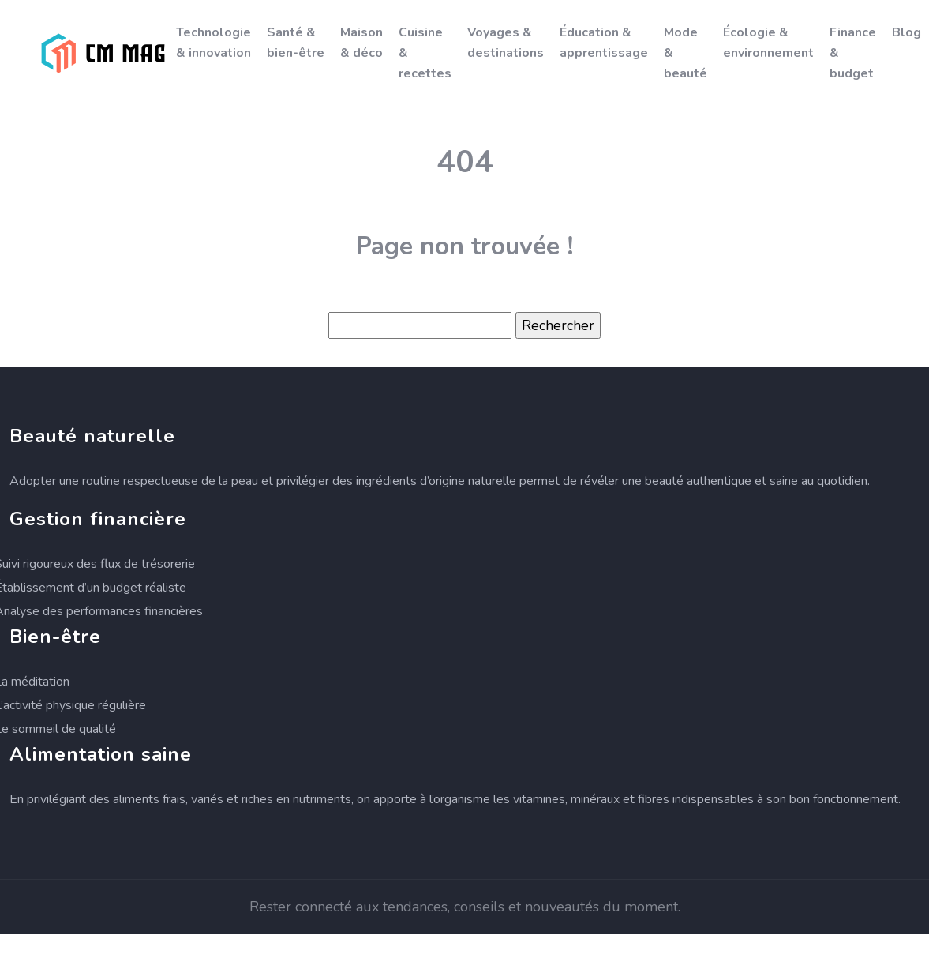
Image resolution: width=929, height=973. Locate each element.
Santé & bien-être (295, 43)
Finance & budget (853, 53)
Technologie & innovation (213, 43)
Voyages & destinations (505, 43)
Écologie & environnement (768, 43)
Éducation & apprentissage (604, 43)
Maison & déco (361, 43)
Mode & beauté (685, 53)
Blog (906, 32)
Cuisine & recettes (425, 53)
